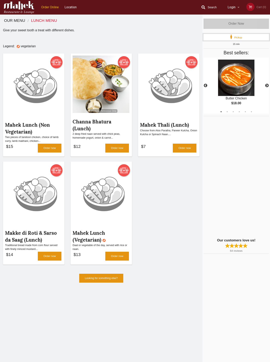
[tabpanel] (236, 86)
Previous (206, 86)
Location (70, 7)
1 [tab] (221, 112)
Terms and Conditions (167, 313)
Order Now (236, 23)
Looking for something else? (101, 281)
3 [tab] (233, 112)
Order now (49, 149)
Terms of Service (142, 359)
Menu (124, 307)
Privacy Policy (163, 317)
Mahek (43, 302)
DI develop (141, 348)
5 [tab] (245, 112)
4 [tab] (239, 112)
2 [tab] (227, 112)
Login (231, 7)
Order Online (50, 7)
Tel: (199, 317)
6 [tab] (251, 112)
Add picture (56, 62)
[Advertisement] (229, 176)
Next (267, 86)
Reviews (160, 307)
